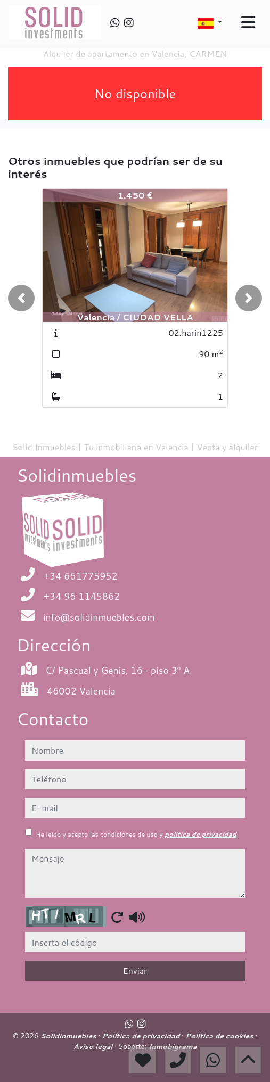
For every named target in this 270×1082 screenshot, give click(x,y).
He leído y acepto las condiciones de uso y (136, 834)
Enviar (135, 970)
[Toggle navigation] (248, 22)
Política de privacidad (142, 1035)
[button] (21, 298)
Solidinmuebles (69, 1035)
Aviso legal (93, 1046)
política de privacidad (200, 834)
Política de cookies (220, 1035)
